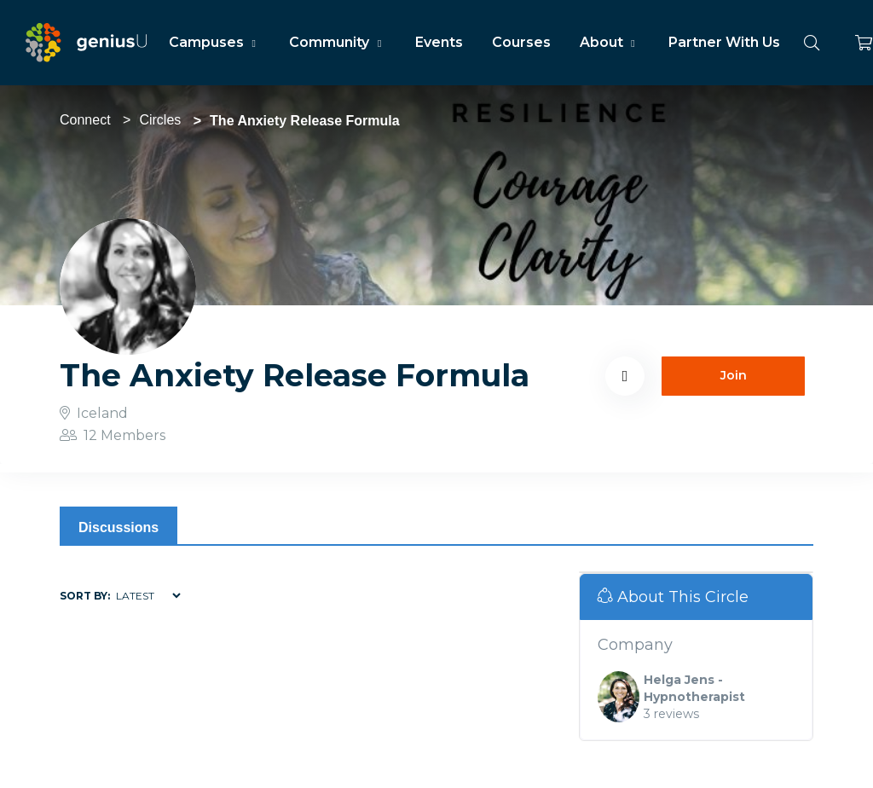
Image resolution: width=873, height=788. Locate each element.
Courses (521, 42)
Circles (160, 120)
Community (337, 42)
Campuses (214, 42)
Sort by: (85, 595)
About (609, 42)
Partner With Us (724, 42)
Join (733, 375)
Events (439, 42)
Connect (85, 120)
